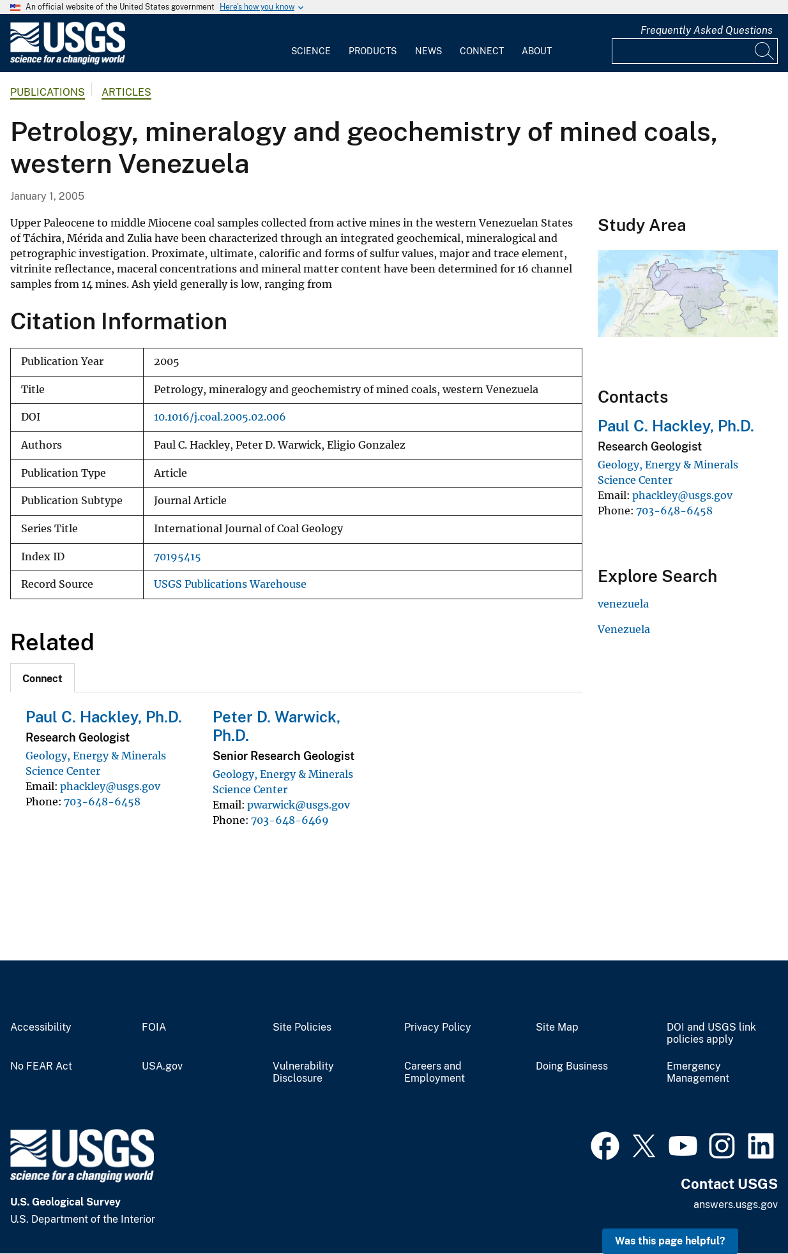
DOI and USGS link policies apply (711, 1033)
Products (373, 51)
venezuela (623, 603)
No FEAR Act (41, 1066)
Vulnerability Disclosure (303, 1072)
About (537, 51)
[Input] (695, 51)
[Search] (765, 51)
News (428, 51)
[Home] (67, 62)
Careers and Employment (434, 1072)
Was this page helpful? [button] (670, 1241)
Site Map (557, 1027)
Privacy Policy (437, 1027)
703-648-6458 (102, 801)
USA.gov (162, 1066)
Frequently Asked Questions (706, 30)
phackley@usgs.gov (110, 786)
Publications (47, 92)
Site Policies (302, 1027)
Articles (126, 92)
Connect (482, 51)
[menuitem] (311, 43)
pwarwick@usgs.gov (298, 804)
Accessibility (41, 1027)
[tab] (42, 677)
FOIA (154, 1027)
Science (311, 51)
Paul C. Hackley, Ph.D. (104, 717)
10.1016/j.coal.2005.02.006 (220, 417)
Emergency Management (698, 1072)
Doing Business (572, 1066)
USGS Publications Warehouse (230, 584)
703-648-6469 (290, 820)
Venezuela (624, 629)
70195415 (177, 557)
